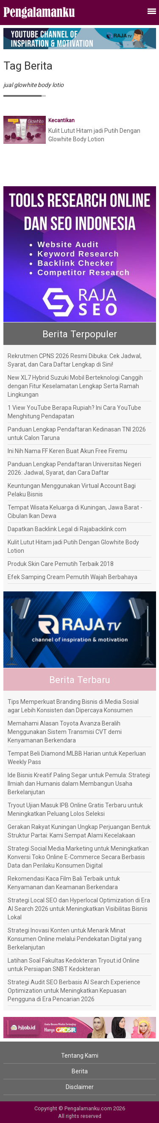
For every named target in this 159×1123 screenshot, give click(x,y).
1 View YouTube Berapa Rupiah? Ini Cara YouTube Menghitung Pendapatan (74, 412)
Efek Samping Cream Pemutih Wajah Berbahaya (72, 577)
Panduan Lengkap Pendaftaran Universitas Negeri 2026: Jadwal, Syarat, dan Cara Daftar (74, 468)
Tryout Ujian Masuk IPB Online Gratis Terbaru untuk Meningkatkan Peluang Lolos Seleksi (75, 809)
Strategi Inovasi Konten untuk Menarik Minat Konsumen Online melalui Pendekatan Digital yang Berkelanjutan (75, 939)
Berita (80, 1071)
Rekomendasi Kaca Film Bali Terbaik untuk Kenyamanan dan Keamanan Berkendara (64, 883)
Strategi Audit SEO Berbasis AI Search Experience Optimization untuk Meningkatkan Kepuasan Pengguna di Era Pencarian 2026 (74, 991)
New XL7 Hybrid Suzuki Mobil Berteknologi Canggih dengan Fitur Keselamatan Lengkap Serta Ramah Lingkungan (75, 386)
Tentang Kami (79, 1055)
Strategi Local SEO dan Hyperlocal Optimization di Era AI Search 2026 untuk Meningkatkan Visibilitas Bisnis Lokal (79, 909)
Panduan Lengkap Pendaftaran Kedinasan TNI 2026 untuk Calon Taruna (77, 433)
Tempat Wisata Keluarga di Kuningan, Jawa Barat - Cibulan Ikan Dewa (75, 511)
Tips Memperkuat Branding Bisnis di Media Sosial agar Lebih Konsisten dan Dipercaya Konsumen (73, 706)
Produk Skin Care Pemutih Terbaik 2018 (61, 563)
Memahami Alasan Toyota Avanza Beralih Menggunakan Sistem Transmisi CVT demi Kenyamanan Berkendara (65, 732)
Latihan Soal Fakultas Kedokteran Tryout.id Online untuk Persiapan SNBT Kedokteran (73, 964)
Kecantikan (61, 120)
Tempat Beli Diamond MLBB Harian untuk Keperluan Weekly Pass (77, 757)
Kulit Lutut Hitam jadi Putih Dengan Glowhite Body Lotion (73, 546)
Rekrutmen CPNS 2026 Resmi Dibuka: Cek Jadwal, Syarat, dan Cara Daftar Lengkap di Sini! (75, 360)
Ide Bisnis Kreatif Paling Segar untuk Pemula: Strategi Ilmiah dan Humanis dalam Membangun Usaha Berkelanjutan (79, 783)
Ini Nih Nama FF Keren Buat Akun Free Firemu (67, 451)
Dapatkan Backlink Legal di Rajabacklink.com (67, 529)
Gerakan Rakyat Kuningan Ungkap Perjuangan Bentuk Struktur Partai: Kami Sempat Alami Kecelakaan (79, 831)
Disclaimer (80, 1087)
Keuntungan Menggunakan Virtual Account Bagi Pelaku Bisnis (72, 490)
